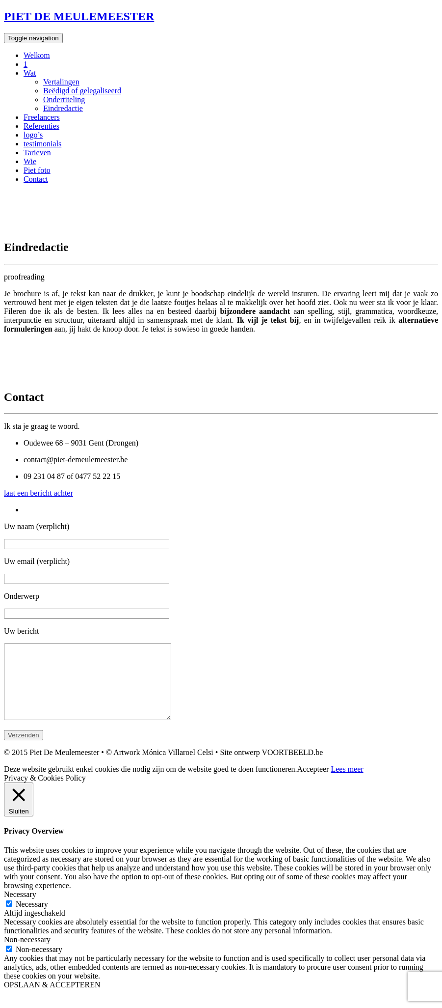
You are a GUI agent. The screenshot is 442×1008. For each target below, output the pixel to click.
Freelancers (42, 117)
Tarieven (37, 152)
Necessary (32, 919)
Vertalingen (61, 82)
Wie (30, 161)
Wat (30, 73)
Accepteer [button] (313, 784)
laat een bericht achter (38, 493)
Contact (36, 179)
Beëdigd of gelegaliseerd (82, 90)
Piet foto (37, 170)
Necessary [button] (20, 909)
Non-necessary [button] (27, 954)
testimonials (42, 144)
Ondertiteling (64, 99)
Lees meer (347, 784)
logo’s (33, 135)
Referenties (41, 126)
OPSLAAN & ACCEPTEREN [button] (52, 999)
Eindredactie (63, 108)
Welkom (37, 55)
